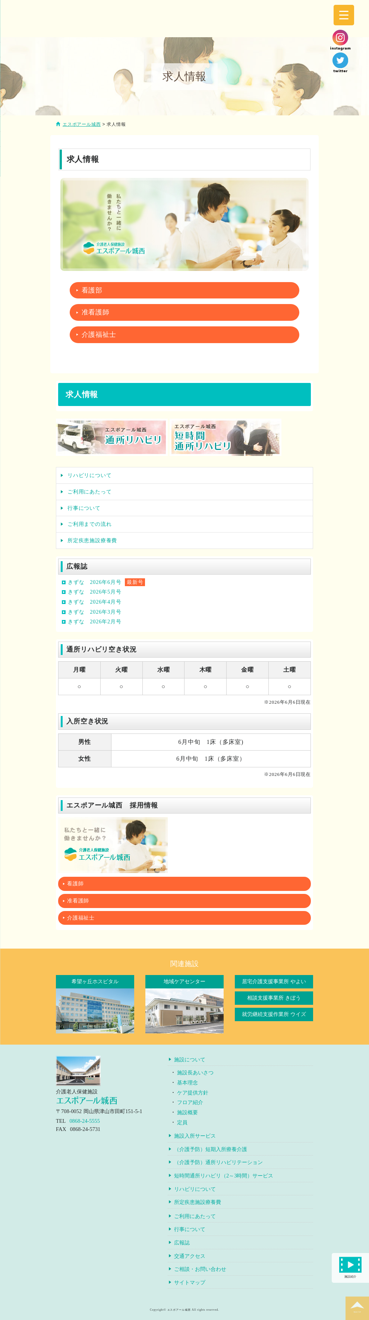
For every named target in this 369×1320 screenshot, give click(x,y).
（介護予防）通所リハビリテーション (218, 1162)
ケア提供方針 (192, 1093)
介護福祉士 (99, 334)
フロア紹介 (190, 1102)
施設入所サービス (195, 1136)
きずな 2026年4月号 (95, 602)
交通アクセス (189, 1256)
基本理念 (187, 1083)
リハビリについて (89, 475)
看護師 (75, 883)
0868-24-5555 (84, 1121)
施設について (189, 1059)
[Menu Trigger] (344, 15)
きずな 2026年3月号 (95, 612)
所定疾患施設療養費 (92, 540)
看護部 (92, 290)
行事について (84, 508)
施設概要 (187, 1112)
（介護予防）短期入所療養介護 (210, 1149)
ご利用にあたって (89, 492)
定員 (182, 1122)
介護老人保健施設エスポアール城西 (130, 19)
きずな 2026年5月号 (95, 592)
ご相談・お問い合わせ (200, 1269)
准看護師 (96, 312)
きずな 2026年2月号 (95, 621)
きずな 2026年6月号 (95, 582)
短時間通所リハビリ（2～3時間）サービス (223, 1176)
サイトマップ (189, 1282)
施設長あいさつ (195, 1073)
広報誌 (182, 1243)
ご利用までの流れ (89, 524)
